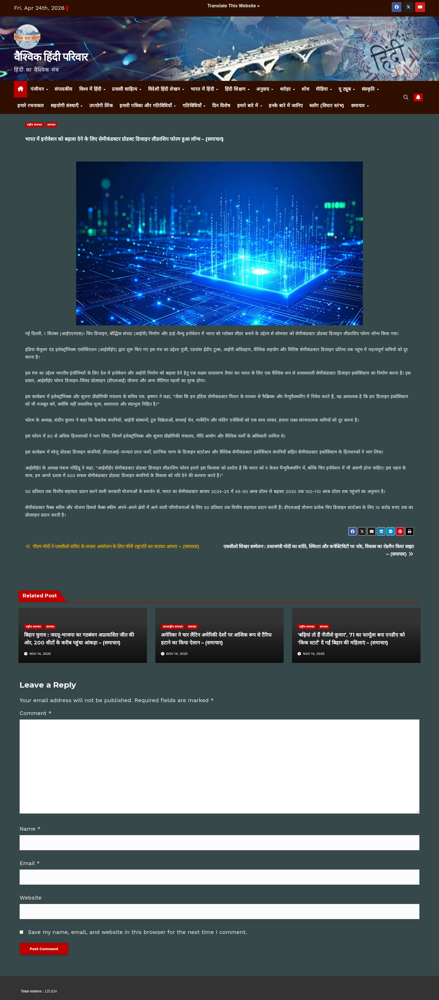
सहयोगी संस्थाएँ (65, 105)
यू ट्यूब (345, 89)
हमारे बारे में (248, 105)
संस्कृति (369, 89)
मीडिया (322, 89)
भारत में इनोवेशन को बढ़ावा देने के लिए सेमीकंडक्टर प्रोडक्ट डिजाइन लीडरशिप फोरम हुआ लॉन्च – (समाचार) (124, 139)
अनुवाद (263, 89)
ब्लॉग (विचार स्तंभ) (326, 105)
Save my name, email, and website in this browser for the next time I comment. (137, 932)
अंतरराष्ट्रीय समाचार (173, 626)
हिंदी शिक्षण (236, 89)
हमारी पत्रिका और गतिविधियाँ (146, 105)
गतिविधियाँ (193, 105)
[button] (406, 97)
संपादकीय (64, 89)
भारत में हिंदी (203, 89)
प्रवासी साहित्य (125, 89)
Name (30, 828)
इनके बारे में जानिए (286, 105)
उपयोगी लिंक (101, 105)
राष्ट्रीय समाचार (34, 124)
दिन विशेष (221, 105)
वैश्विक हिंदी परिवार (50, 57)
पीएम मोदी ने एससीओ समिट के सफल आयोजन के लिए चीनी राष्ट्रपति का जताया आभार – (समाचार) (112, 546)
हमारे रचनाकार (30, 105)
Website (30, 897)
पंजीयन (38, 89)
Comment (36, 713)
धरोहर (286, 89)
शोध (305, 89)
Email (30, 863)
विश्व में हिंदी (91, 89)
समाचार (358, 105)
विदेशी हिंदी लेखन (165, 89)
